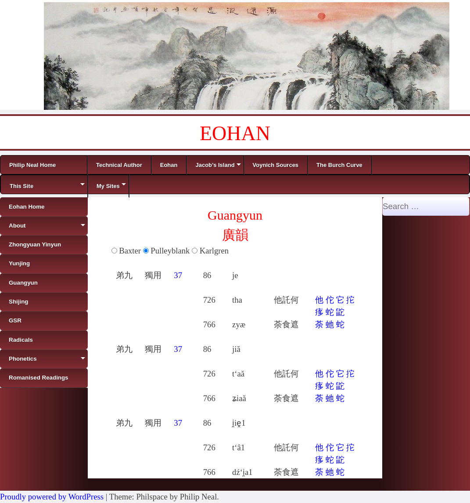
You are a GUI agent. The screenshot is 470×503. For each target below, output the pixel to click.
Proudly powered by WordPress (52, 496)
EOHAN (235, 133)
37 (178, 275)
